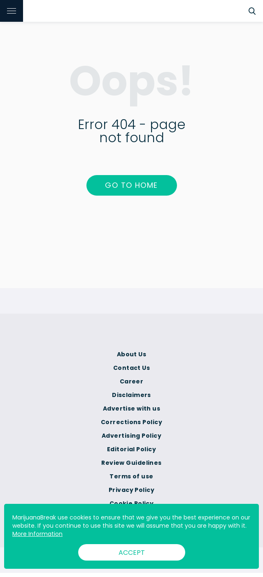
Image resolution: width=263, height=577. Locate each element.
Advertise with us (131, 408)
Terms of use (131, 476)
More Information (37, 534)
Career (132, 381)
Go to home (131, 185)
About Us (132, 354)
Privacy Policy (131, 490)
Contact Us (131, 368)
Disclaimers (131, 395)
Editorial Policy (131, 449)
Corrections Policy (131, 422)
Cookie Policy (131, 503)
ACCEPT (132, 552)
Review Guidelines (131, 463)
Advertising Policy (131, 436)
